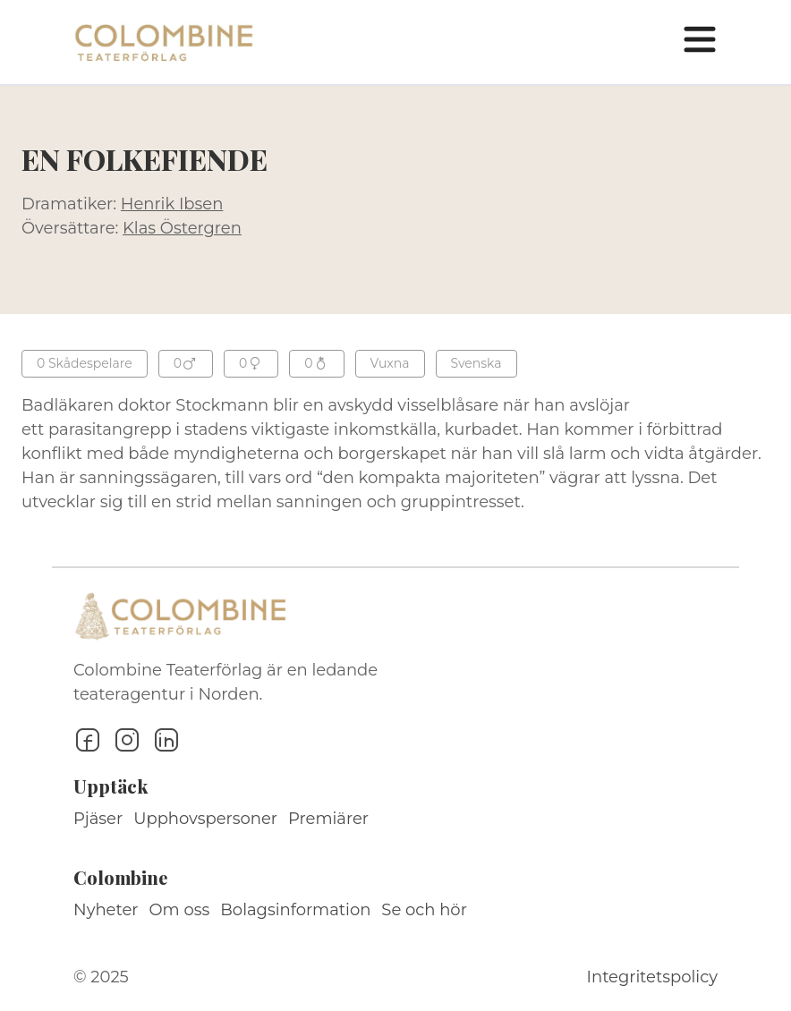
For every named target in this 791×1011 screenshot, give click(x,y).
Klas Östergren (182, 228)
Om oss (179, 910)
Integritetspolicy (652, 977)
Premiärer (328, 818)
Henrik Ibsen (172, 204)
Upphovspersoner (205, 818)
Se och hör (424, 910)
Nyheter (106, 910)
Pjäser (98, 818)
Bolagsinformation (295, 910)
